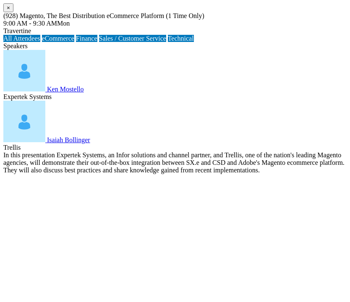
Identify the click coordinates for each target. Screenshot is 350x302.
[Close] (8, 7)
